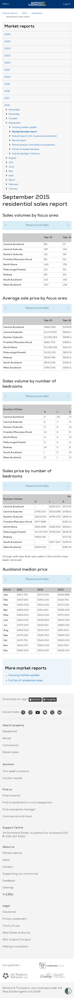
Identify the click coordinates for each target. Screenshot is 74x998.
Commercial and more (17, 816)
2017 (6, 98)
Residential (10, 731)
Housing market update (24, 127)
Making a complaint (15, 946)
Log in (66, 4)
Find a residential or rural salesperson (27, 802)
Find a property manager (19, 809)
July (11, 163)
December (14, 110)
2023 (7, 56)
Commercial (10, 745)
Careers (8, 867)
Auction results (12, 778)
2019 (7, 84)
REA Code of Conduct (17, 940)
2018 (7, 91)
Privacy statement (14, 919)
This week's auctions (16, 771)
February (13, 185)
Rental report (19, 141)
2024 (7, 49)
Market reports (10, 13)
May (11, 171)
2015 (24, 13)
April (11, 176)
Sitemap (8, 888)
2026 (7, 35)
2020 (7, 77)
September (37, 13)
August (12, 158)
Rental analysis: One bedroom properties (33, 145)
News (6, 860)
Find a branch (12, 796)
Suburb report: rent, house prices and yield (34, 136)
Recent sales (11, 752)
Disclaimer (9, 912)
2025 (7, 42)
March (12, 180)
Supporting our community (20, 874)
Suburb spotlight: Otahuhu (26, 154)
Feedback (9, 881)
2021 (7, 70)
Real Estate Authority (16, 933)
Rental (7, 738)
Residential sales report (24, 132)
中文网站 (8, 894)
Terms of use (11, 926)
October (13, 119)
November (14, 114)
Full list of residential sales (25, 149)
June (11, 167)
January (13, 189)
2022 (7, 63)
